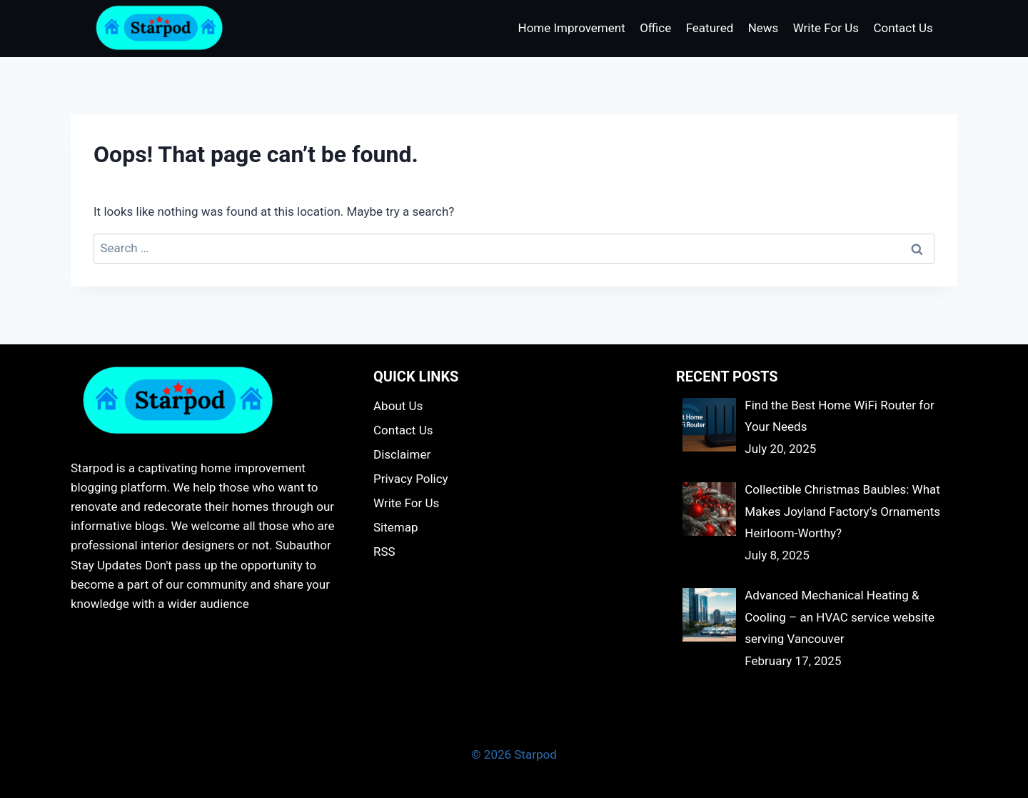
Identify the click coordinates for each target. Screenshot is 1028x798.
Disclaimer (401, 454)
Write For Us (826, 28)
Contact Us (902, 28)
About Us (398, 406)
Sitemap (395, 527)
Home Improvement (571, 28)
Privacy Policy (410, 479)
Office (655, 28)
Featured (710, 28)
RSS (384, 551)
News (763, 28)
